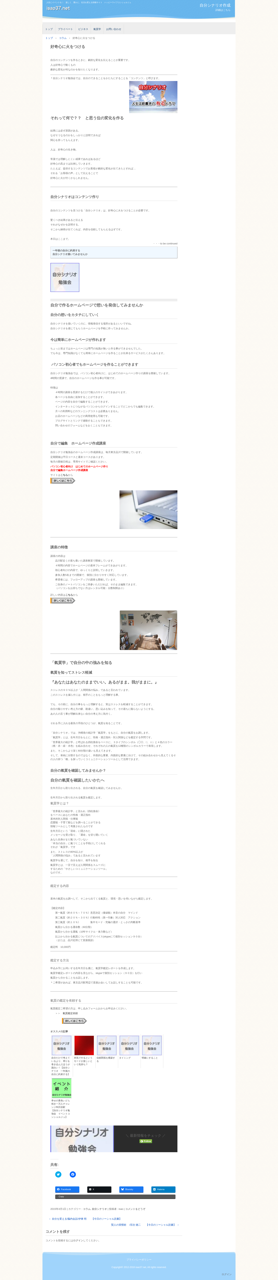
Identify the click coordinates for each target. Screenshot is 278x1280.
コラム (87, 1208)
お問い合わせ (113, 29)
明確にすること (150, 1057)
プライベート (65, 29)
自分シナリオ (99, 1208)
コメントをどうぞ (135, 1208)
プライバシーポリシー (139, 1259)
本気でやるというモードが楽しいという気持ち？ (83, 1061)
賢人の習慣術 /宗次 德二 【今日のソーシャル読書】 (145, 1224)
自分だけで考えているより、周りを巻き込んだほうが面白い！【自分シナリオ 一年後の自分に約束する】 (60, 1066)
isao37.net (85, 10)
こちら (64, 475)
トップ (49, 29)
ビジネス (83, 29)
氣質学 (97, 29)
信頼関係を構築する (106, 1059)
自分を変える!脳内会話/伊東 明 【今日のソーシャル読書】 (85, 1218)
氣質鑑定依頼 (70, 1013)
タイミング (125, 1057)
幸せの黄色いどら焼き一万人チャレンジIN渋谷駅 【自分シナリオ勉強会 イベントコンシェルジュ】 (60, 1108)
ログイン (78, 1240)
